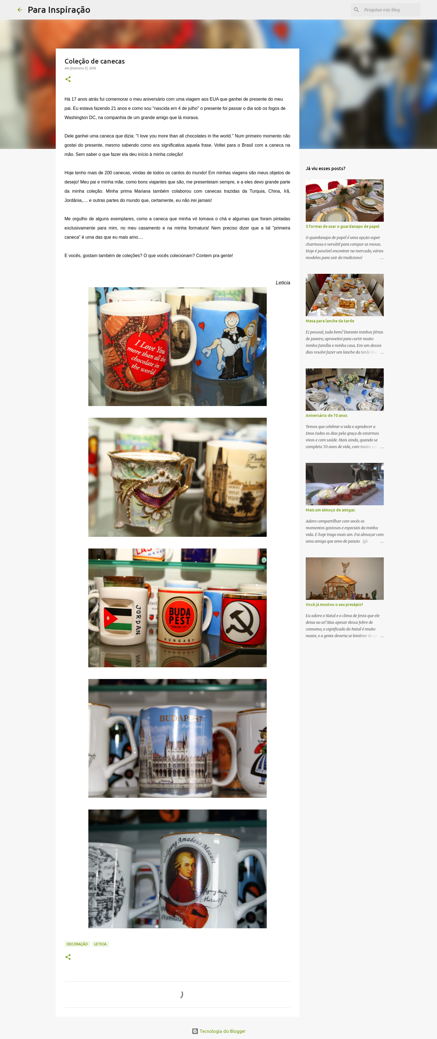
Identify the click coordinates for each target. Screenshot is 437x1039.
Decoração (77, 944)
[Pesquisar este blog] (391, 9)
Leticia (100, 944)
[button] (68, 79)
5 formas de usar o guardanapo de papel (342, 226)
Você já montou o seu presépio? (334, 604)
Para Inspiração (59, 9)
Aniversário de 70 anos (326, 415)
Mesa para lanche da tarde (330, 321)
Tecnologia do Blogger (219, 1031)
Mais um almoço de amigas (330, 510)
